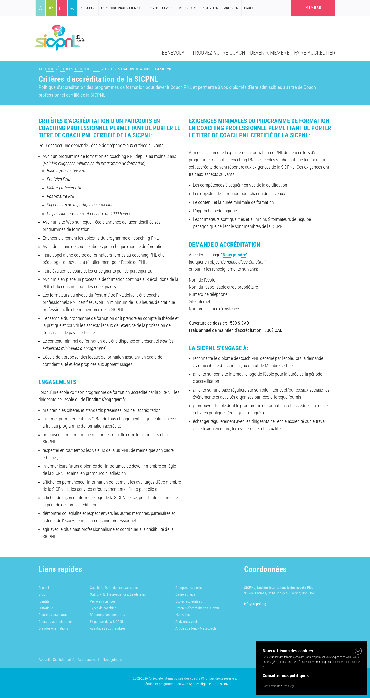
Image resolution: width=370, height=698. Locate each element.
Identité (44, 601)
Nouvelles (182, 615)
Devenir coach (161, 8)
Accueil (46, 69)
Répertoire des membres (107, 615)
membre (313, 8)
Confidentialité (63, 659)
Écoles (249, 8)
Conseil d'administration (56, 622)
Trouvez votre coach (218, 52)
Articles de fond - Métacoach (195, 628)
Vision (43, 594)
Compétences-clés (188, 588)
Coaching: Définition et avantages (114, 588)
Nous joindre (234, 254)
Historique (46, 608)
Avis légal (289, 686)
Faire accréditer (314, 52)
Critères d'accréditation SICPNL (197, 608)
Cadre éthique (185, 594)
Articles (231, 8)
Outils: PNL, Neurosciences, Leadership (118, 594)
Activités (210, 8)
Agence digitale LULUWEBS (208, 684)
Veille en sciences (102, 601)
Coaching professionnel (121, 8)
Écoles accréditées (80, 69)
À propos (87, 8)
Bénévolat (174, 52)
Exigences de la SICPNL (107, 622)
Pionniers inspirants (53, 615)
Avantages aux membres (107, 628)
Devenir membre (269, 52)
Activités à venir (186, 622)
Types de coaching (103, 608)
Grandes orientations (53, 628)
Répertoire (187, 8)
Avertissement (88, 659)
